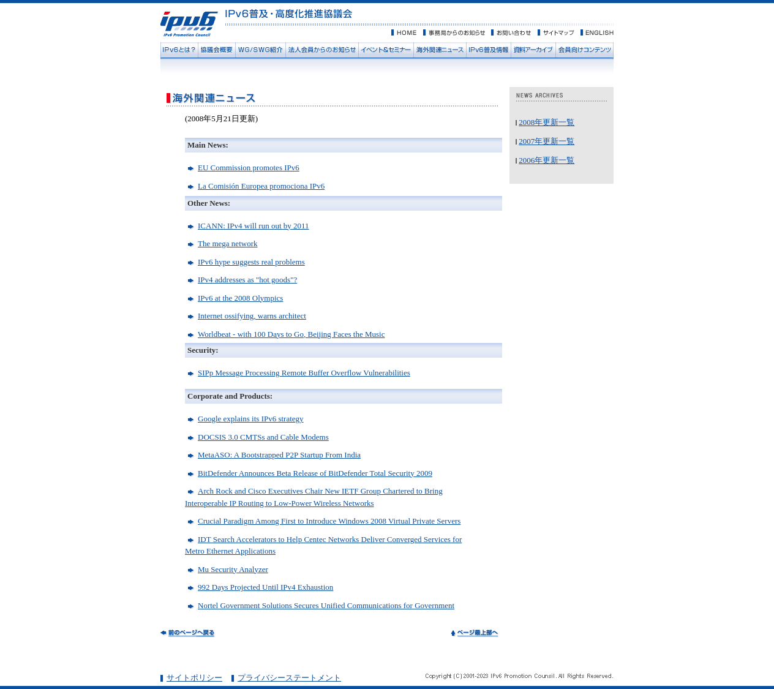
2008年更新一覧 (546, 122)
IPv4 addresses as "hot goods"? (247, 279)
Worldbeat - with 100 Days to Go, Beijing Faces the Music (291, 334)
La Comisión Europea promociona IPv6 (261, 185)
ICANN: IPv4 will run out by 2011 (253, 225)
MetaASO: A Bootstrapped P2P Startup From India (279, 454)
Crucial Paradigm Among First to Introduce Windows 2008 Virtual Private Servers (329, 520)
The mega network (227, 243)
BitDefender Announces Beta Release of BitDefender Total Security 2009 (315, 473)
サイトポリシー (194, 677)
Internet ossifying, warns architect (252, 315)
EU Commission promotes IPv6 (248, 167)
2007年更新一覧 (546, 141)
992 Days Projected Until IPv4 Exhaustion (265, 587)
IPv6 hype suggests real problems (251, 261)
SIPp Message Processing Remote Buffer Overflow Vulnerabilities (304, 372)
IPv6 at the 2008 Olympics (240, 298)
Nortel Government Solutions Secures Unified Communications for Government (326, 605)
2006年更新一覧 (546, 160)
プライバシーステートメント (289, 677)
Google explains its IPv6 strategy (251, 418)
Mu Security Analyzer (233, 569)
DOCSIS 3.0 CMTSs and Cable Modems (263, 437)
